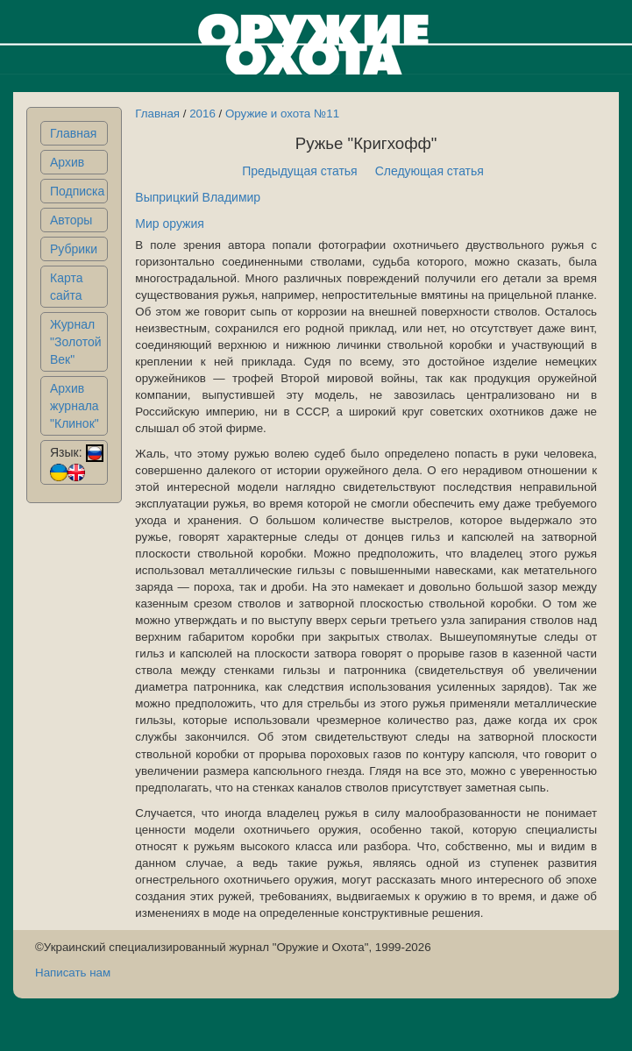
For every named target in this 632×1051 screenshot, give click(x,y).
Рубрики (73, 249)
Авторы (71, 220)
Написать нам (72, 972)
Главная (73, 133)
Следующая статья (429, 171)
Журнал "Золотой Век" (76, 341)
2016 (202, 113)
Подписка (77, 191)
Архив (67, 162)
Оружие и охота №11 (282, 113)
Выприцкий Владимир (197, 197)
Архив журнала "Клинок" (74, 405)
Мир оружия (169, 224)
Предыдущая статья (300, 171)
